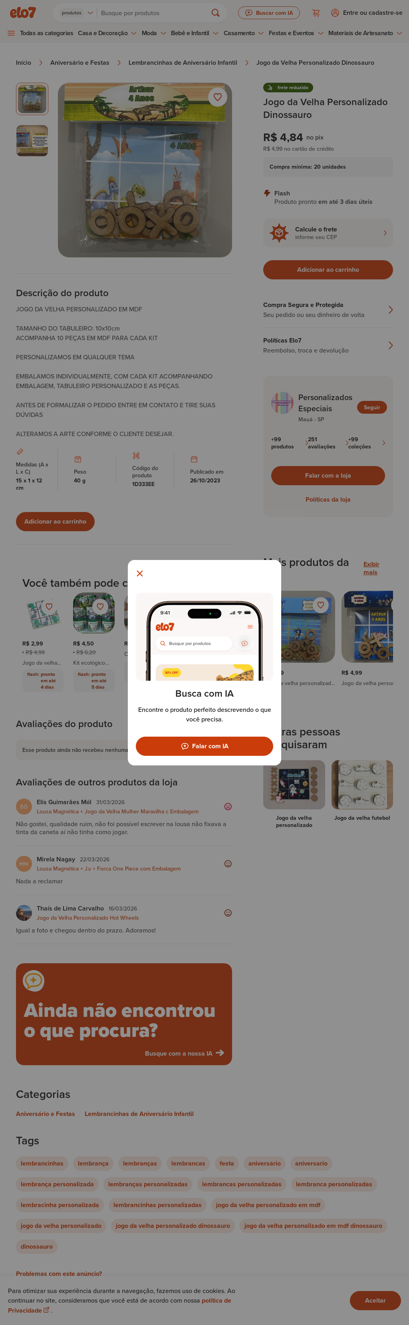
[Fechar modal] (140, 574)
